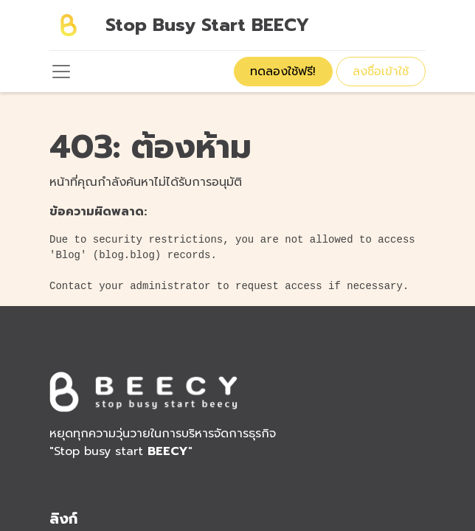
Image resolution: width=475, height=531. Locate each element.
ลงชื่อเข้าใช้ (381, 71)
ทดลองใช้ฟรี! (283, 71)
